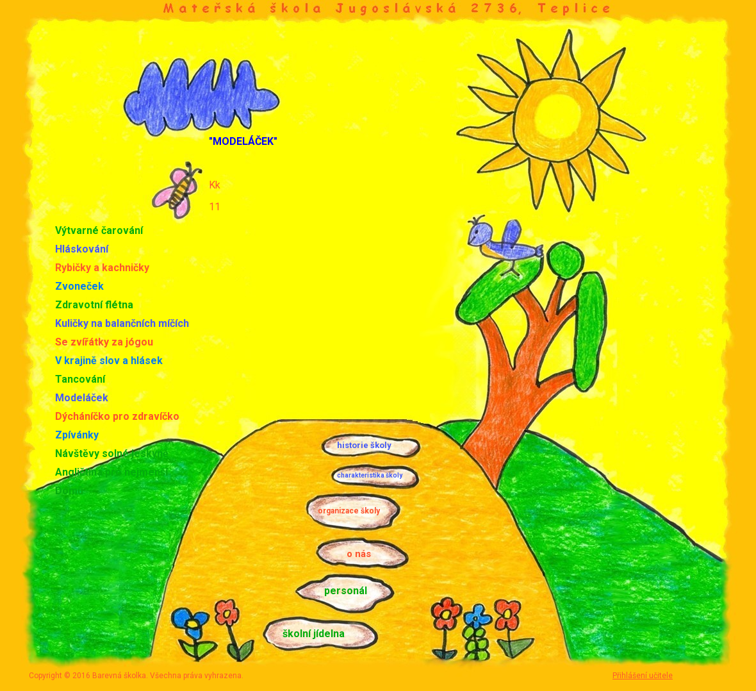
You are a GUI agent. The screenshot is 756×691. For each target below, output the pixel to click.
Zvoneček (79, 286)
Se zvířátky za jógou (104, 342)
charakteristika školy (369, 475)
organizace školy (349, 510)
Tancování (80, 379)
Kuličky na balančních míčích (122, 323)
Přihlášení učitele (642, 675)
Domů (69, 491)
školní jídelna (314, 634)
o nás (359, 554)
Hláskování (81, 249)
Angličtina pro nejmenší (111, 472)
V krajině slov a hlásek (109, 360)
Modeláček (81, 398)
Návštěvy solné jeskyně (111, 453)
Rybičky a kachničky (102, 268)
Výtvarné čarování (99, 230)
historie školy (364, 445)
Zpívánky (77, 435)
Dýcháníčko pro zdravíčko (117, 416)
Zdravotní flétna (94, 305)
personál (345, 591)
